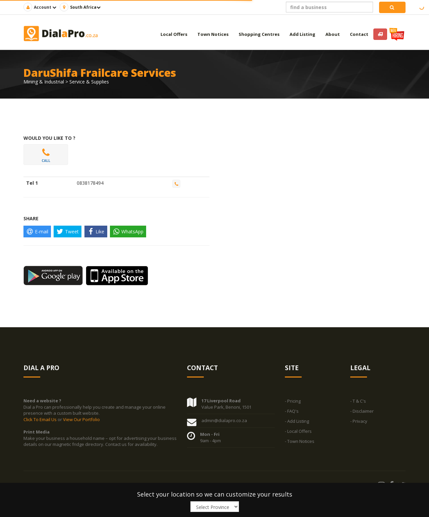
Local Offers (174, 34)
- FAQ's (292, 414)
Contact (359, 34)
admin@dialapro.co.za (224, 424)
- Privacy (358, 424)
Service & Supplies (89, 81)
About (332, 34)
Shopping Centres (259, 34)
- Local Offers (298, 435)
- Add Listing (297, 424)
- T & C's (358, 404)
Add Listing (302, 34)
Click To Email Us (40, 422)
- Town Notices (299, 445)
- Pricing (293, 404)
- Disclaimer (362, 414)
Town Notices (213, 34)
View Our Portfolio (81, 422)
